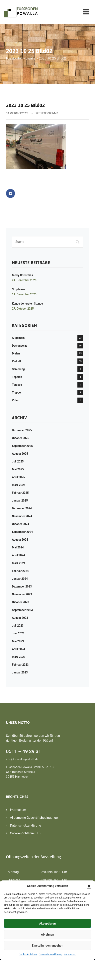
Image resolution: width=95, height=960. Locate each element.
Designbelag (20, 345)
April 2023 (18, 649)
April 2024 (18, 555)
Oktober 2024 (20, 524)
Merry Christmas (22, 275)
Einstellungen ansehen (47, 945)
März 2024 (18, 563)
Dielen (16, 353)
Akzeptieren (47, 923)
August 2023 (20, 617)
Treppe (16, 392)
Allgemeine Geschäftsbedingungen (34, 818)
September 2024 (22, 531)
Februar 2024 (20, 570)
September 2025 (22, 445)
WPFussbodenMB (47, 113)
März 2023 (18, 656)
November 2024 (22, 516)
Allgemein (18, 337)
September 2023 (22, 610)
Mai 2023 (18, 641)
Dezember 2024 (22, 508)
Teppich (17, 377)
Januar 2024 (20, 578)
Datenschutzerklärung (50, 954)
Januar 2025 (20, 500)
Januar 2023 (20, 672)
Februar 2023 (20, 664)
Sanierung (18, 369)
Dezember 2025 (22, 430)
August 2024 (20, 539)
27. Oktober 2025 (23, 308)
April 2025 (18, 477)
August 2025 (20, 453)
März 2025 (18, 485)
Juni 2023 (18, 633)
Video (15, 400)
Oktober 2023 (20, 602)
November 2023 (22, 594)
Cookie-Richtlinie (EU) (25, 833)
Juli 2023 (18, 625)
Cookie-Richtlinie (28, 954)
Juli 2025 (18, 461)
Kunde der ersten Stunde (27, 303)
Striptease (18, 289)
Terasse (17, 384)
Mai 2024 (18, 547)
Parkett (16, 361)
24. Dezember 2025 (24, 280)
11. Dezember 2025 (24, 294)
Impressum (70, 954)
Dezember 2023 (22, 586)
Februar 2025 (20, 492)
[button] (89, 886)
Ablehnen (47, 934)
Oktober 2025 (20, 438)
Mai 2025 (18, 469)
